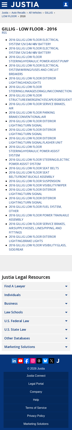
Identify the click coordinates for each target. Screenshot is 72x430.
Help (36, 399)
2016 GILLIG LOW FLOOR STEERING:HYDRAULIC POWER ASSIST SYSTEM (34, 151)
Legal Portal (36, 383)
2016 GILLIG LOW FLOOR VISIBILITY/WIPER (37, 185)
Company (36, 391)
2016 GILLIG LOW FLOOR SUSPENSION (34, 181)
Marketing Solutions (19, 347)
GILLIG (49, 12)
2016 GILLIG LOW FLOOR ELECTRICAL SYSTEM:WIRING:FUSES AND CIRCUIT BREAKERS (34, 69)
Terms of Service (36, 407)
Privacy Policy (36, 415)
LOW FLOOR (9, 16)
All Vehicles (35, 12)
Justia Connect (36, 375)
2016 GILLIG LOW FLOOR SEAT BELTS (34, 168)
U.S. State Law (15, 329)
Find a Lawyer (14, 286)
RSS (4, 33)
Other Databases (17, 338)
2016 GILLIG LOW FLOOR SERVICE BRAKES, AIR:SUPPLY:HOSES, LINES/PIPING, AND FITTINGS (37, 228)
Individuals (12, 295)
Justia (5, 12)
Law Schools (13, 312)
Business (11, 303)
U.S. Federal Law (16, 321)
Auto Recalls (19, 12)
